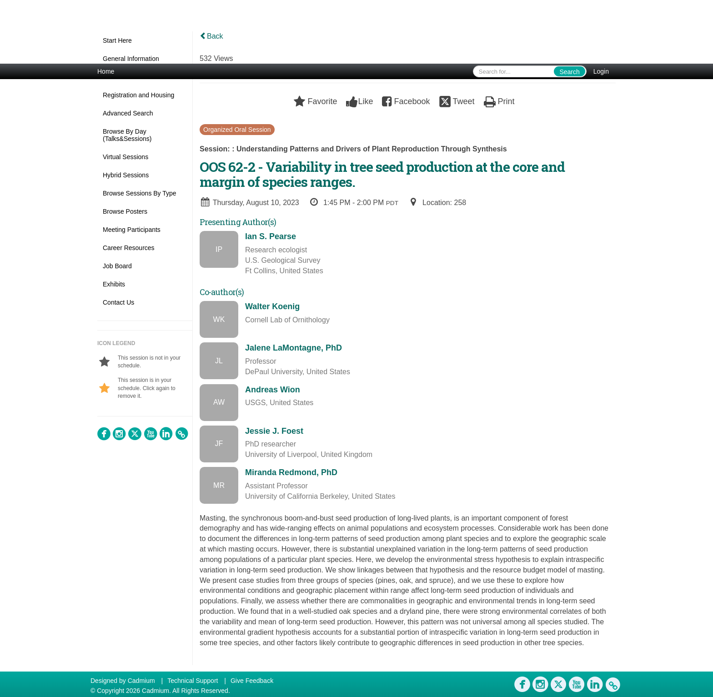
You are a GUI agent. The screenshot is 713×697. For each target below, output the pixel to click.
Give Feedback (252, 680)
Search (569, 71)
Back (211, 36)
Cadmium (141, 680)
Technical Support (192, 680)
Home (105, 71)
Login (601, 71)
